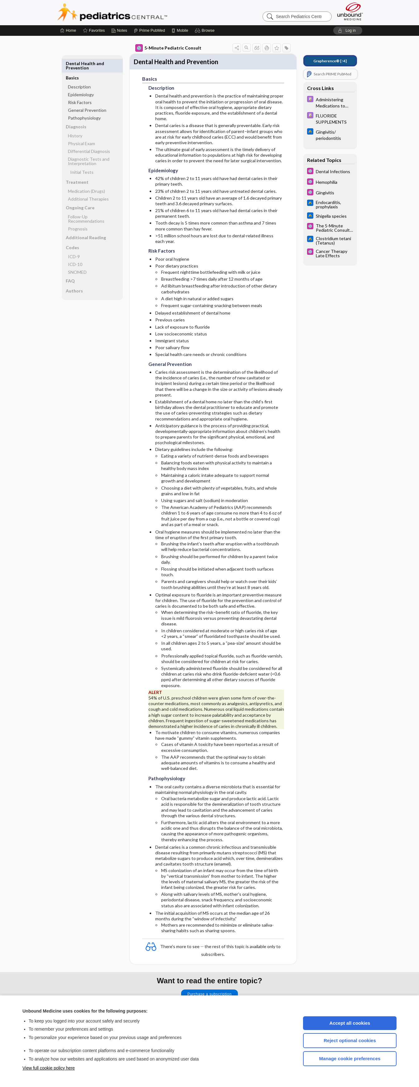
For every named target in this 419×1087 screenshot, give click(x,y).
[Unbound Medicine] (350, 11)
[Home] (68, 30)
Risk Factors (80, 88)
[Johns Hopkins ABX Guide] (330, 134)
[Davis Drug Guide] (330, 102)
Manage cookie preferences (350, 1058)
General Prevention (87, 95)
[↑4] (330, 61)
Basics (72, 63)
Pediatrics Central (135, 12)
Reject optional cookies (350, 1040)
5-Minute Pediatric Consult (168, 48)
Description (79, 72)
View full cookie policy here (48, 1068)
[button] (205, 30)
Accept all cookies (350, 1023)
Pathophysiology (84, 103)
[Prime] (149, 30)
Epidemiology (81, 80)
